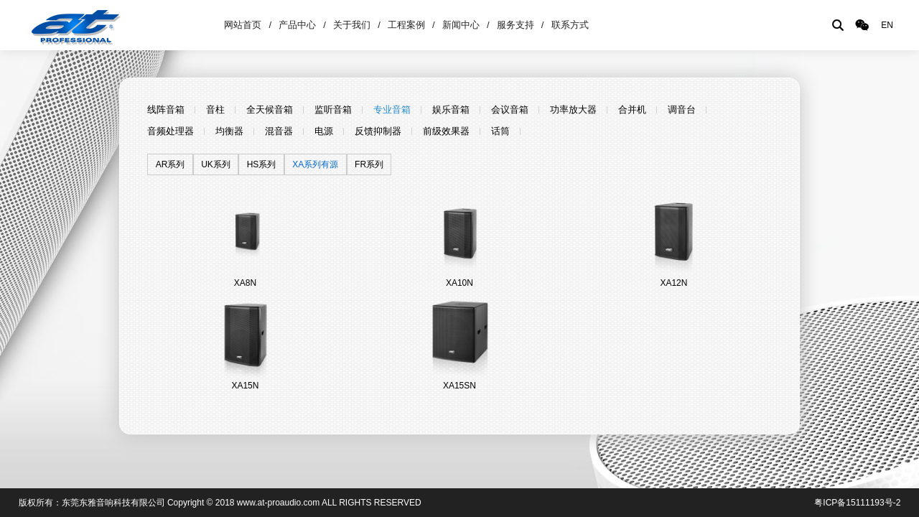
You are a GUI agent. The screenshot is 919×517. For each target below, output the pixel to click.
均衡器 (229, 131)
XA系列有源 (315, 164)
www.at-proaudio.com (278, 503)
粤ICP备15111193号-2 (857, 503)
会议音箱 (509, 109)
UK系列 (215, 164)
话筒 (500, 131)
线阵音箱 (166, 109)
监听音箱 (333, 109)
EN (887, 25)
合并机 (632, 109)
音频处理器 (170, 131)
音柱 (215, 109)
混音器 (279, 131)
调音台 (682, 109)
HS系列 (261, 164)
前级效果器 (446, 131)
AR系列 (170, 164)
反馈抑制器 (378, 131)
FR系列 (369, 164)
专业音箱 (392, 109)
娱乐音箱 (451, 109)
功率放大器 (573, 109)
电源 (323, 131)
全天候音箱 (269, 109)
